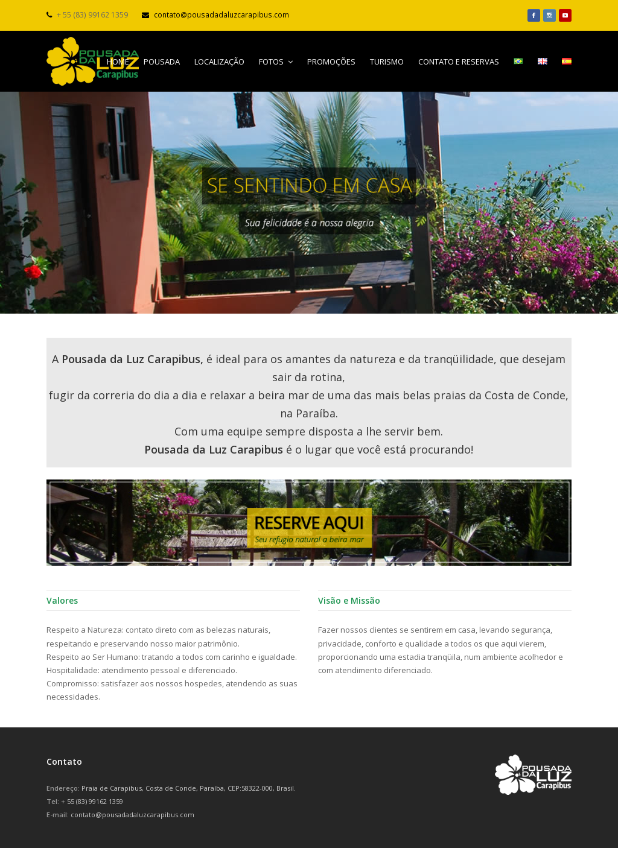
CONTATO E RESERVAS (458, 61)
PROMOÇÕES (331, 61)
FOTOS (276, 61)
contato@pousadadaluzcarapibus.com (221, 15)
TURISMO (387, 61)
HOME (118, 61)
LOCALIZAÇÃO (219, 61)
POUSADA (162, 61)
